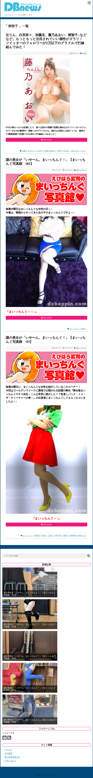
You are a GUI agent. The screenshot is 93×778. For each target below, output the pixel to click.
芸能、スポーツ (81, 170)
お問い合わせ (10, 761)
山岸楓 (46, 151)
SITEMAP (8, 750)
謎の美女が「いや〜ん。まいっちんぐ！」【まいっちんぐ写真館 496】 (30, 720)
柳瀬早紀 (37, 535)
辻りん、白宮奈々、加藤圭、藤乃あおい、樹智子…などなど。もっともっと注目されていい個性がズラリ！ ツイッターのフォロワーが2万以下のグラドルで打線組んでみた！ (46, 41)
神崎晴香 (73, 535)
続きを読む (47, 140)
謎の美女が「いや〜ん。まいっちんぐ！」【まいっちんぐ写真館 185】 (46, 162)
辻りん (83, 151)
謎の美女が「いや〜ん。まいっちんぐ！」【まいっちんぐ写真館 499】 (30, 625)
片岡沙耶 (57, 535)
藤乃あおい (75, 151)
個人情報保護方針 (12, 757)
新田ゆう (53, 151)
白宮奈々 (66, 151)
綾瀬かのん (81, 535)
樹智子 (60, 151)
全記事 (84, 53)
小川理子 (39, 151)
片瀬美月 (65, 535)
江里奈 (50, 535)
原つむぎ (31, 151)
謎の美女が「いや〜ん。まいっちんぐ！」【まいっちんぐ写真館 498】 (30, 657)
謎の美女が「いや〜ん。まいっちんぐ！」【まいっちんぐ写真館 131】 (46, 339)
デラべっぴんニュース (49, 775)
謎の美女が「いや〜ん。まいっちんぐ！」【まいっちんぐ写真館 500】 (30, 593)
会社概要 (8, 753)
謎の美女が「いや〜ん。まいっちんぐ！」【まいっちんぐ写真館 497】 (30, 689)
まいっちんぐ (75, 329)
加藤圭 (24, 151)
